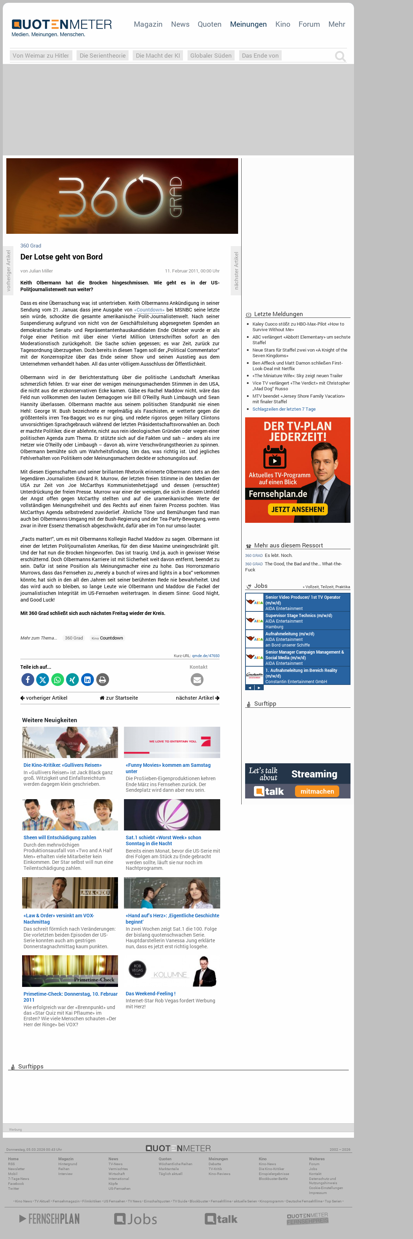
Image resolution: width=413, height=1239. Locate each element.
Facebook (16, 1183)
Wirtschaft (117, 1173)
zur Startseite (119, 697)
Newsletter (16, 1169)
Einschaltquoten (157, 1201)
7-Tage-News (18, 1178)
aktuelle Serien (245, 1201)
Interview (65, 1173)
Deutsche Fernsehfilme (304, 1201)
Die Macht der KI (158, 55)
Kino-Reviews (219, 1173)
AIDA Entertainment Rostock (295, 657)
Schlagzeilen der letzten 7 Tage (284, 409)
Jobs (313, 1169)
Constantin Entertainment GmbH (291, 675)
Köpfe (113, 1183)
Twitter (13, 1188)
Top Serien (333, 1201)
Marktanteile (169, 1169)
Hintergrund (67, 1164)
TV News (135, 1201)
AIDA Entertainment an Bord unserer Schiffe (293, 602)
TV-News (116, 1164)
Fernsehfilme (221, 1201)
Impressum (318, 1192)
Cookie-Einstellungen (326, 1188)
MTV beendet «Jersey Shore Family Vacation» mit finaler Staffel (299, 399)
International (119, 1178)
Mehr (336, 24)
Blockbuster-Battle (273, 1178)
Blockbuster (199, 1201)
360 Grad (74, 638)
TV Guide (180, 1201)
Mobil (13, 1173)
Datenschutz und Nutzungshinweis (323, 1180)
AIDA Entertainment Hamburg (289, 620)
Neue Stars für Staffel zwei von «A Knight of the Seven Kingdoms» (300, 353)
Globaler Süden (211, 55)
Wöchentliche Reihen (175, 1164)
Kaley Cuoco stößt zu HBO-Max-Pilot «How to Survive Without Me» (298, 327)
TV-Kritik (215, 1169)
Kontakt (315, 1173)
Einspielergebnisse (274, 1173)
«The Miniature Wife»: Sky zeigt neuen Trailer (297, 375)
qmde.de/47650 (205, 655)
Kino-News (267, 1164)
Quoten (210, 24)
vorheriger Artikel (43, 697)
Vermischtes (118, 1169)
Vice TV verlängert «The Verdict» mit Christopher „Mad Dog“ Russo (301, 386)
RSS (11, 1164)
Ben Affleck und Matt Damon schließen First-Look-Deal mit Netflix (298, 366)
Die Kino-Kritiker (271, 1169)
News (180, 24)
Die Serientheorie (103, 55)
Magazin (148, 24)
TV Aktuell (42, 1201)
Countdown (107, 638)
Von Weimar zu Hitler (41, 55)
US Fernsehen (114, 1201)
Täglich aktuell (171, 1173)
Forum (309, 24)
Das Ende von (260, 55)
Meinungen (248, 24)
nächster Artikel (197, 697)
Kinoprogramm (272, 1201)
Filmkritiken (91, 1201)
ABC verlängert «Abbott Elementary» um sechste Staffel (301, 340)
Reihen (64, 1169)
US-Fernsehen (120, 1188)
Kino (282, 24)
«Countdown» (149, 310)
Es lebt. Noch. (269, 555)
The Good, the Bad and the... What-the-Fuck (293, 566)
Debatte (215, 1164)
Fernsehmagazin (66, 1201)
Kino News (23, 1201)
